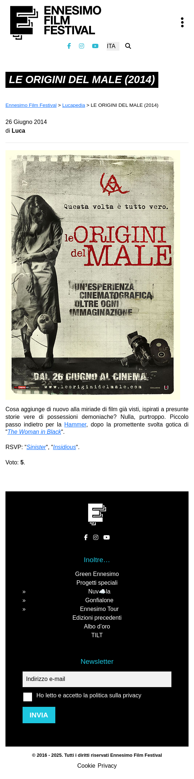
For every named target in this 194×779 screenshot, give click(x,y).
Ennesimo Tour (99, 609)
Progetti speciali (97, 583)
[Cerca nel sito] (128, 46)
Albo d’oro (97, 626)
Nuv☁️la (99, 591)
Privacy (107, 766)
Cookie (86, 766)
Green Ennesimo (97, 574)
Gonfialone (99, 600)
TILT (97, 635)
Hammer (75, 424)
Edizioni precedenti (97, 618)
